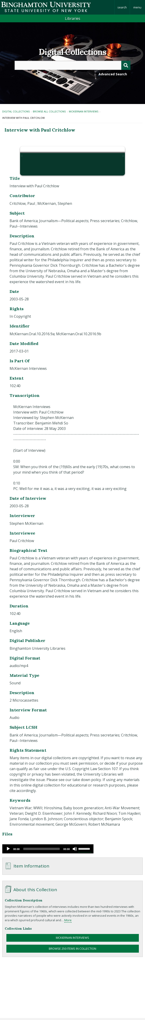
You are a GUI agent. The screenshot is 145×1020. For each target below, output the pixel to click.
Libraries (72, 18)
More (68, 920)
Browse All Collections (49, 111)
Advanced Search (112, 74)
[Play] (8, 849)
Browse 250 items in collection (72, 948)
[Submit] (125, 65)
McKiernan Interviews (83, 111)
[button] (29, 166)
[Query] (73, 65)
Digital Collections (72, 52)
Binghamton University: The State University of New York (57, 7)
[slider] (41, 849)
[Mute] (74, 849)
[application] (47, 848)
